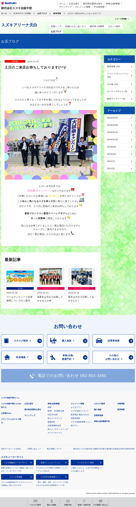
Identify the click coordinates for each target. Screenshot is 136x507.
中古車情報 (99, 7)
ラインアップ (65, 7)
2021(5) (111, 168)
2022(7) (111, 161)
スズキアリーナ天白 (22, 13)
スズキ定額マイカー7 (79, 411)
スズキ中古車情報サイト (51, 477)
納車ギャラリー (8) (116, 99)
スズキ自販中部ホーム (10, 398)
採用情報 (121, 409)
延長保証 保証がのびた (80, 415)
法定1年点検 (53, 415)
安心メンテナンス (55, 418)
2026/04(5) (112, 118)
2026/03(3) (112, 125)
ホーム (62, 4)
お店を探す (74, 4)
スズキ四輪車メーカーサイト (16, 463)
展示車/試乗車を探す (92, 4)
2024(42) (111, 154)
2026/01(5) (112, 139)
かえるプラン (76, 407)
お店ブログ (42, 13)
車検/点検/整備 (113, 4)
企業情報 (121, 404)
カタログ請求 (99, 404)
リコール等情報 (15, 477)
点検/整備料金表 (54, 425)
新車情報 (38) (113, 66)
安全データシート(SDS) (11, 449)
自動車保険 (75, 418)
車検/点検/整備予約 (102, 421)
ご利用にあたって (33, 449)
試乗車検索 (98, 415)
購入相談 (97, 409)
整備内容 (51, 422)
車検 (49, 407)
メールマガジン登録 (85, 463)
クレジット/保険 (82, 7)
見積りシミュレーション (51, 463)
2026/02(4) (112, 132)
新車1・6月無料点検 (56, 411)
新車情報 (57, 13)
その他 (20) (112, 84)
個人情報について (54, 449)
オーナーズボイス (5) (117, 91)
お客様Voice (6, 413)
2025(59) (111, 147)
